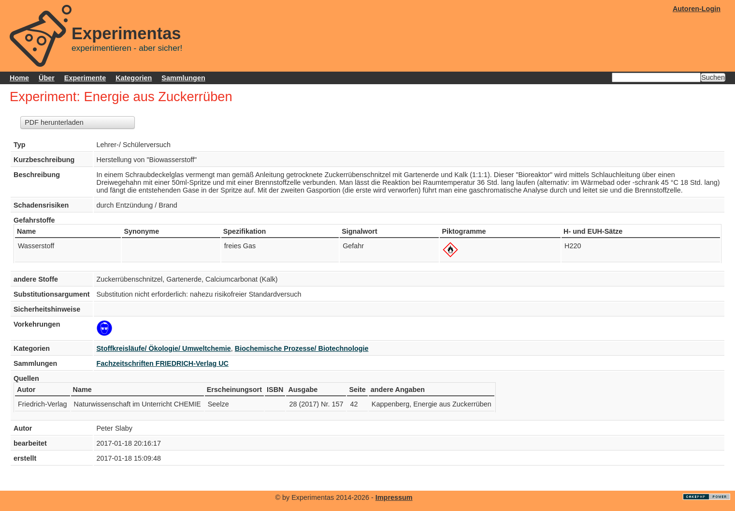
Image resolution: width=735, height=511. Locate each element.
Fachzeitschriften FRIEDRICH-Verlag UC (163, 363)
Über (47, 78)
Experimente (85, 78)
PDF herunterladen (54, 122)
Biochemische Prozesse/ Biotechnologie (302, 348)
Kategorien (133, 78)
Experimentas (126, 33)
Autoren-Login (697, 9)
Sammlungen (183, 78)
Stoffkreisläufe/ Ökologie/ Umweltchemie (164, 348)
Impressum (394, 497)
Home (19, 78)
